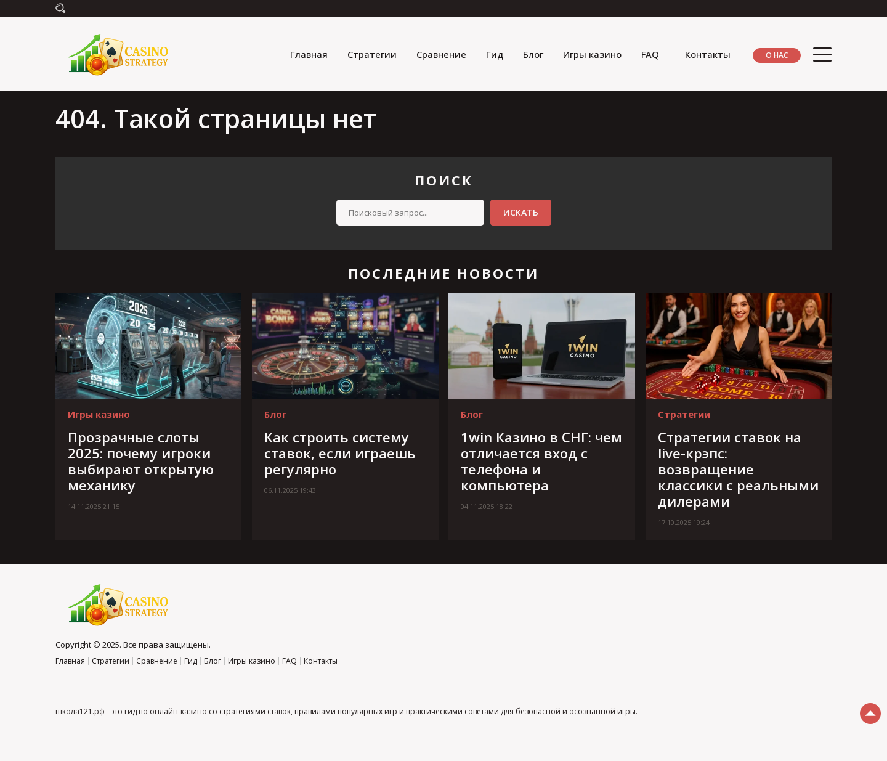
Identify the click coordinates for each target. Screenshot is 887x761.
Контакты (708, 54)
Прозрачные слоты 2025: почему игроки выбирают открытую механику (141, 461)
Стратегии (372, 54)
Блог (533, 54)
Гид (494, 54)
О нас (777, 55)
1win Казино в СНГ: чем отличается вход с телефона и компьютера (541, 461)
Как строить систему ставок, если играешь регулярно (340, 453)
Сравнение (441, 54)
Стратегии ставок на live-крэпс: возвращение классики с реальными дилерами (738, 469)
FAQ (650, 54)
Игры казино (592, 54)
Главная (309, 54)
